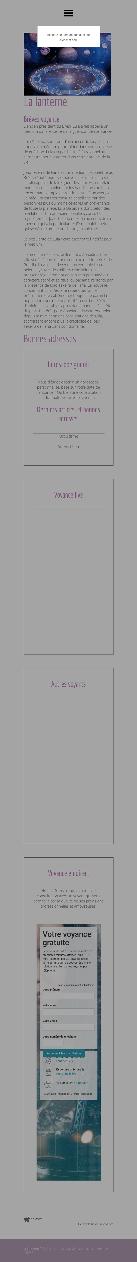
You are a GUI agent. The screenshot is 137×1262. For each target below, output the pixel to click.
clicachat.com (68, 40)
